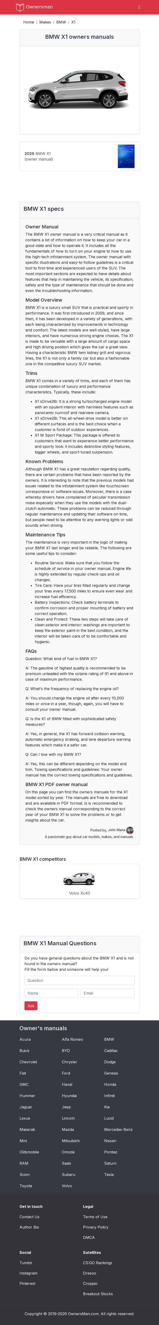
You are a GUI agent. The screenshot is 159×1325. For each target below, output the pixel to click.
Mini (23, 1140)
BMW (61, 22)
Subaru (68, 1174)
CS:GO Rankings (97, 1262)
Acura (25, 1039)
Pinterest (27, 1283)
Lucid (109, 1118)
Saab (66, 1163)
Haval (67, 1084)
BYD (66, 1050)
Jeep (66, 1107)
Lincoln (68, 1118)
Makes (45, 22)
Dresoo (89, 1273)
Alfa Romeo (72, 1039)
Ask (31, 1005)
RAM (24, 1163)
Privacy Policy (95, 1227)
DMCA (89, 1237)
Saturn (110, 1163)
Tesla (109, 1174)
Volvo (67, 1185)
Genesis (111, 1073)
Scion (25, 1174)
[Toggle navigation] (139, 7)
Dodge (110, 1062)
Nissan (110, 1140)
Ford (66, 1073)
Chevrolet (28, 1062)
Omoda (68, 1152)
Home (28, 22)
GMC (24, 1084)
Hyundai (69, 1095)
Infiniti (109, 1095)
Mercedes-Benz (118, 1129)
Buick (24, 1050)
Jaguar (26, 1107)
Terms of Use (95, 1216)
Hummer (27, 1095)
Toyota (26, 1185)
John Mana (121, 830)
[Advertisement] (79, 190)
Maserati (27, 1129)
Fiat (23, 1073)
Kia (107, 1107)
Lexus (25, 1118)
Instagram (28, 1273)
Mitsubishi (71, 1140)
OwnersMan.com (83, 1313)
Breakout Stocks (98, 1293)
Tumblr (26, 1262)
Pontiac (111, 1152)
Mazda (68, 1129)
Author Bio (29, 1227)
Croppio (90, 1283)
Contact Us (30, 1216)
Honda (110, 1084)
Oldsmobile (29, 1152)
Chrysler (69, 1062)
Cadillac (111, 1050)
